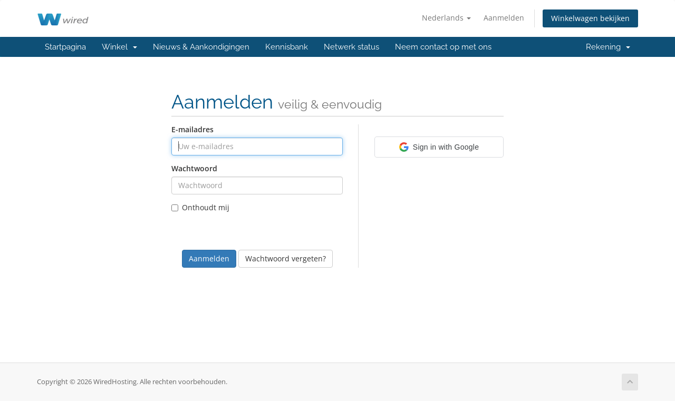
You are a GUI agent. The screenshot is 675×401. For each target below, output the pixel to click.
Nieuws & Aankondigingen (201, 47)
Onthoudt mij (200, 207)
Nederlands (446, 18)
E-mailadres (192, 129)
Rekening (608, 47)
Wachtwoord (194, 168)
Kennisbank (286, 47)
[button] (439, 147)
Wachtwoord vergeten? (285, 258)
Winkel (119, 47)
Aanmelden (504, 18)
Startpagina (65, 47)
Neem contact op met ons (443, 47)
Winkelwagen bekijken (590, 18)
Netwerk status (351, 47)
